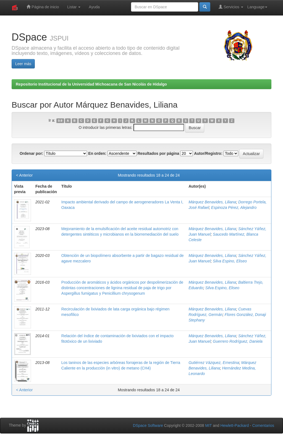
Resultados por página (158, 153)
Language (257, 7)
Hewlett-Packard (234, 425)
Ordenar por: (31, 153)
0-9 (60, 120)
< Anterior (24, 175)
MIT (208, 425)
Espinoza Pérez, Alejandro (233, 207)
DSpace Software (148, 425)
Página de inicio (43, 6)
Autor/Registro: (208, 153)
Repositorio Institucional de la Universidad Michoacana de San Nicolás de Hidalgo (91, 84)
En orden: (97, 153)
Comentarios (263, 425)
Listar (73, 7)
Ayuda (94, 7)
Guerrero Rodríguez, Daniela (238, 341)
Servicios (231, 6)
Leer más (23, 64)
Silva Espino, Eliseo (230, 261)
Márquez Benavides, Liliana (212, 202)
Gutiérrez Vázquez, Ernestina (213, 362)
